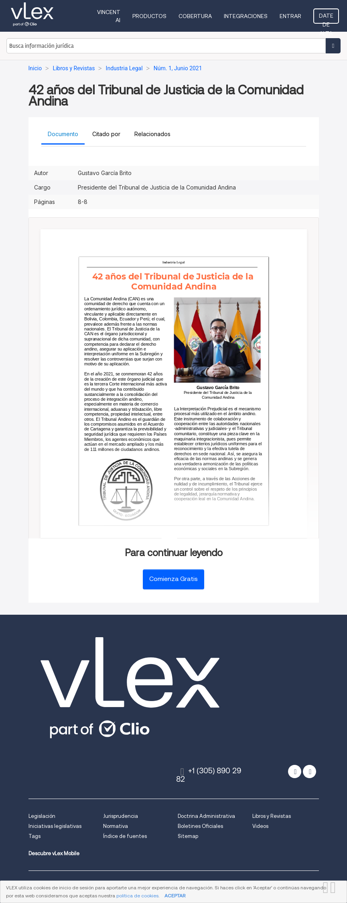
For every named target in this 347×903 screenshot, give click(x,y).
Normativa (115, 826)
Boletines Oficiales (200, 826)
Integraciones (246, 16)
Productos (149, 16)
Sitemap (188, 836)
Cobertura (195, 16)
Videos (260, 826)
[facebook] (309, 771)
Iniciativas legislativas (54, 826)
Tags (34, 836)
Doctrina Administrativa (206, 816)
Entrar (290, 16)
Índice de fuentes (125, 836)
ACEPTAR (174, 895)
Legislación (41, 816)
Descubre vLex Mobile (53, 853)
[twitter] (294, 771)
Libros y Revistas (271, 816)
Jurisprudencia (120, 816)
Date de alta (326, 18)
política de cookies (137, 895)
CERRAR (335, 888)
